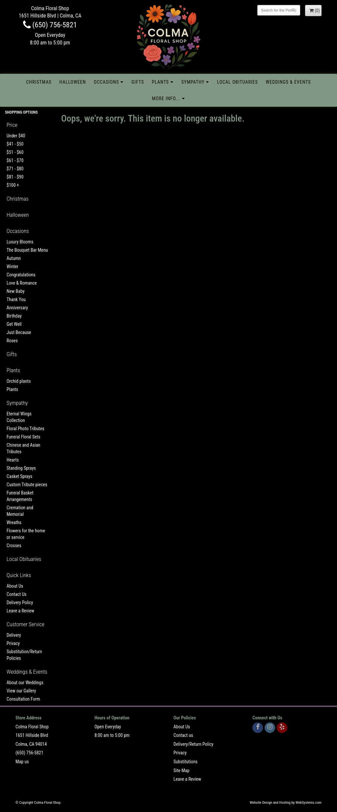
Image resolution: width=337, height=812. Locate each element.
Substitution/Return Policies (24, 655)
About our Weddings (25, 682)
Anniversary (17, 307)
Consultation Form (23, 699)
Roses (12, 340)
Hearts (13, 459)
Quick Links (19, 575)
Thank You (16, 299)
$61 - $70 (15, 160)
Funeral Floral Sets (23, 436)
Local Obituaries (237, 82)
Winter (12, 266)
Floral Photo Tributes (25, 428)
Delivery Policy (20, 602)
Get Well (14, 324)
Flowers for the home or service (26, 534)
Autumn (14, 258)
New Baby (16, 291)
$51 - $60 (15, 152)
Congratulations (21, 274)
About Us (15, 586)
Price (12, 125)
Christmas (38, 82)
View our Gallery (21, 690)
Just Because (19, 332)
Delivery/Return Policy (193, 744)
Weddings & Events (288, 82)
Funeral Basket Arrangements (20, 496)
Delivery (14, 635)
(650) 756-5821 (50, 24)
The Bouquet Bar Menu (27, 250)
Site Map (181, 770)
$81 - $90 (15, 177)
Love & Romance (22, 283)
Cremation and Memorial (20, 511)
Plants (160, 82)
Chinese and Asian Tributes (23, 448)
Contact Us (17, 594)
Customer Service (25, 624)
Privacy (13, 643)
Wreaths (14, 522)
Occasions (106, 82)
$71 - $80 (15, 168)
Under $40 (16, 135)
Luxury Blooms (20, 241)
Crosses (14, 545)
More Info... (166, 98)
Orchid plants (19, 381)
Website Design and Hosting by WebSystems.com (286, 802)
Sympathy (192, 82)
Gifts (137, 82)
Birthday (14, 316)
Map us (22, 761)
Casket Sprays (19, 476)
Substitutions (185, 761)
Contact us (183, 735)
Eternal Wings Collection (19, 417)
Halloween (73, 82)
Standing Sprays (21, 468)
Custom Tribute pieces (27, 484)
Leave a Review (20, 610)
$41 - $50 (15, 144)
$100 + (13, 185)
